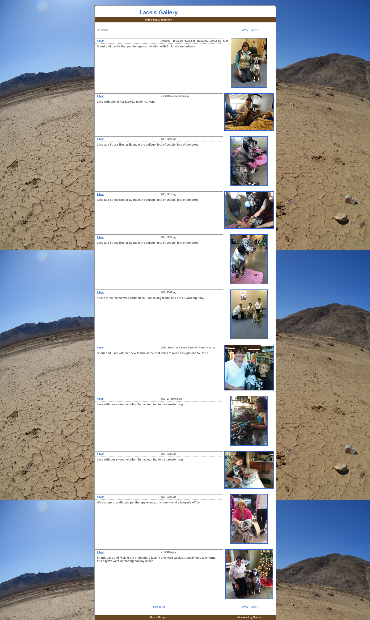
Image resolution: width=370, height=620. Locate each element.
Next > (254, 30)
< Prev (244, 30)
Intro (148, 19)
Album (100, 41)
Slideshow (166, 19)
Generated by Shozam (249, 617)
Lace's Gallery (158, 12)
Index (155, 19)
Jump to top (159, 607)
